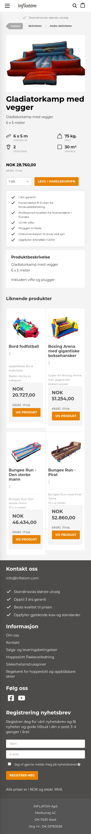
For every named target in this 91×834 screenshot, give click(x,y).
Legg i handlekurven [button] (56, 181)
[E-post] (45, 754)
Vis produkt (26, 412)
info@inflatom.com (22, 578)
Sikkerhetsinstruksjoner (26, 664)
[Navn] (45, 743)
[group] (45, 63)
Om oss (12, 635)
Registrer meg (22, 775)
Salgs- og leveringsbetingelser (31, 650)
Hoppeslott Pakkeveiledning (30, 657)
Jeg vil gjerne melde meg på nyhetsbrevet (47, 763)
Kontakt (13, 642)
